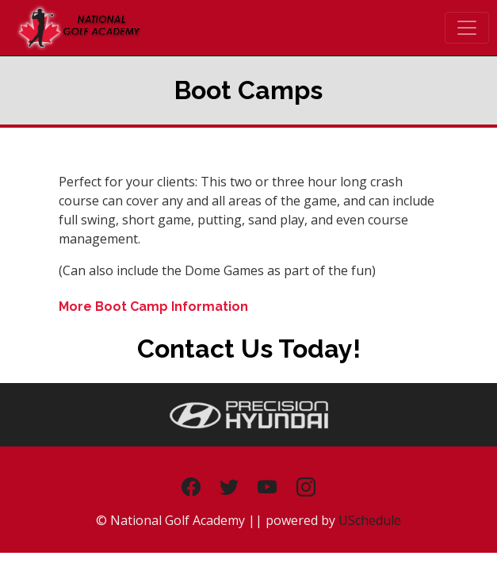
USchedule (369, 520)
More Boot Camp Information (153, 306)
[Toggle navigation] (467, 28)
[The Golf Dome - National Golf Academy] (79, 26)
